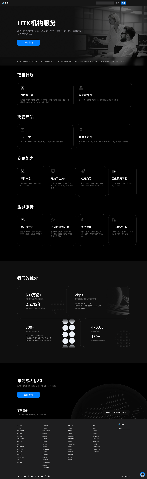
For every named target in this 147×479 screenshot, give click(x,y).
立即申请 (28, 42)
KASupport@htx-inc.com (115, 412)
